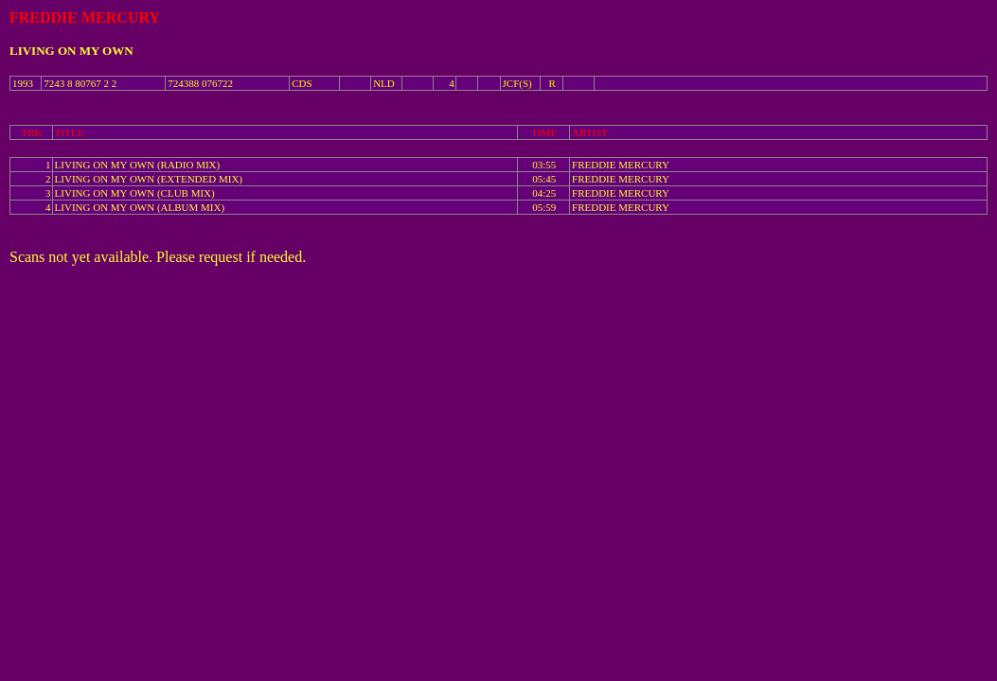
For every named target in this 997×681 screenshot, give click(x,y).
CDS (302, 83)
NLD (384, 83)
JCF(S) (517, 83)
